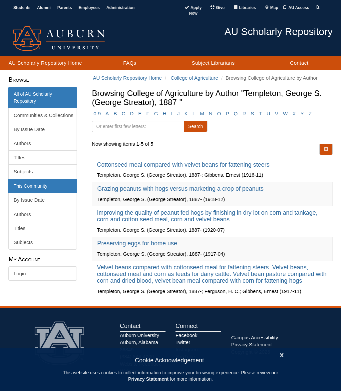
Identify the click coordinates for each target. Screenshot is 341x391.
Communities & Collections (43, 115)
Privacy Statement (148, 379)
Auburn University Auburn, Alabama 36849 (139, 342)
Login (20, 273)
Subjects (23, 171)
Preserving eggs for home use (138, 243)
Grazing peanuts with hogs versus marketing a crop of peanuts (181, 188)
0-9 (97, 113)
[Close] (282, 354)
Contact (299, 63)
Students (21, 7)
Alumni (44, 7)
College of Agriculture (194, 78)
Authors (22, 143)
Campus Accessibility (254, 337)
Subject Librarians (213, 63)
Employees (89, 7)
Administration (120, 7)
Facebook (186, 335)
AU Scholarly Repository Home (45, 63)
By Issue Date (29, 129)
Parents (64, 7)
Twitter (182, 342)
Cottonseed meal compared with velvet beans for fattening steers (184, 164)
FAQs (130, 63)
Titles (19, 157)
